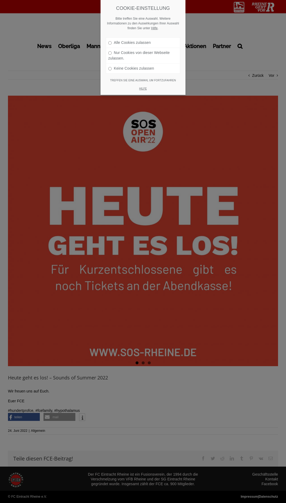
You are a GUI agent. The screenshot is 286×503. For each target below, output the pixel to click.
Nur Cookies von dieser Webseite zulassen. (139, 55)
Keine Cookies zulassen (131, 68)
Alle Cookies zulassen (129, 42)
